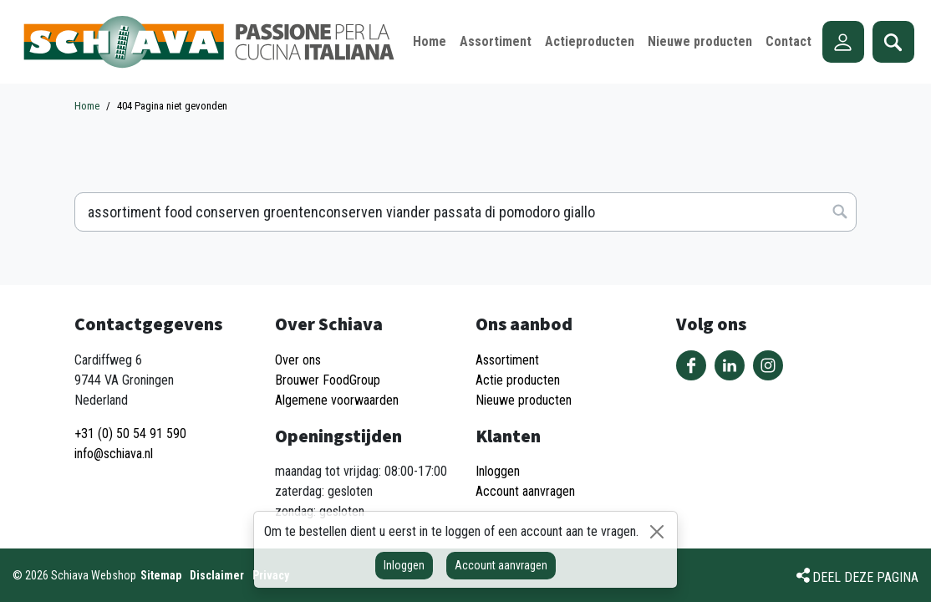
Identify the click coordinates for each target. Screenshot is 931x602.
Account (843, 42)
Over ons (298, 360)
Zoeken (893, 42)
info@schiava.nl (113, 454)
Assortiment (507, 360)
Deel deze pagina (865, 577)
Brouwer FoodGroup (327, 380)
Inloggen (404, 565)
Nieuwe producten (524, 400)
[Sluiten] (657, 532)
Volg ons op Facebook (691, 365)
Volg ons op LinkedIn (730, 365)
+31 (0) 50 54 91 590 (130, 433)
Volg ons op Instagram (768, 365)
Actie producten (518, 380)
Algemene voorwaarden (337, 400)
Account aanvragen (501, 565)
